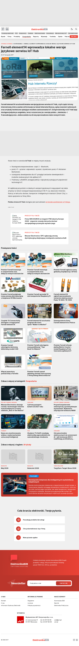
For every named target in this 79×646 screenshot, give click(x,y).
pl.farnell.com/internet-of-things (58, 202)
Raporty (36, 36)
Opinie (60, 36)
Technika (53, 36)
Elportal (56, 603)
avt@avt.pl (58, 620)
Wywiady (44, 36)
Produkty (17, 36)
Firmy (9, 36)
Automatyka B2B (59, 601)
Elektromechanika (40, 33)
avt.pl (56, 622)
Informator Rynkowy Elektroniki (10, 605)
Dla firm (74, 36)
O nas (3, 603)
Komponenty (22, 33)
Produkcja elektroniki (7, 33)
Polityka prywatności (34, 605)
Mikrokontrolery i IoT (61, 33)
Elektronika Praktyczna (61, 605)
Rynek (3, 36)
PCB (16, 33)
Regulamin (31, 601)
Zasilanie (30, 33)
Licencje (30, 603)
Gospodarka (26, 36)
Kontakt (3, 601)
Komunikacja (50, 33)
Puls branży (69, 36)
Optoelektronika (72, 33)
